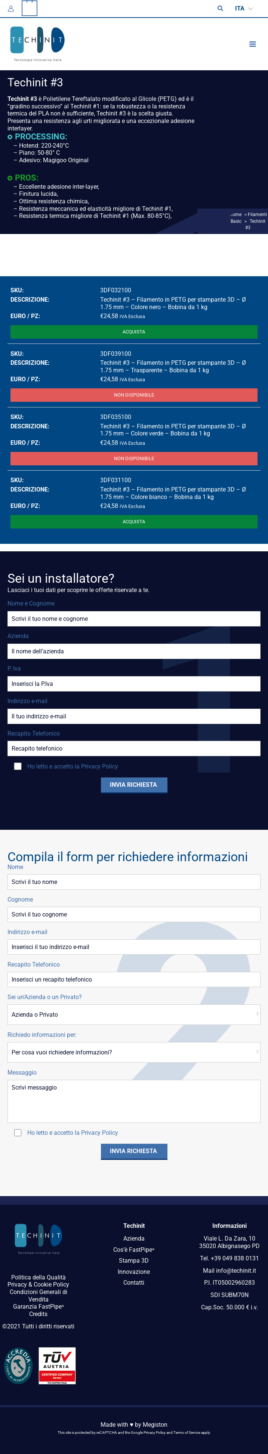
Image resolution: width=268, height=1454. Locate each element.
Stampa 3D (134, 1260)
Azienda (18, 636)
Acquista (134, 332)
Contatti (133, 1282)
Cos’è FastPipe (133, 1249)
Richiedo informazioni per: (42, 1034)
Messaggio (22, 1072)
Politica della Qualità (38, 1277)
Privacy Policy (99, 766)
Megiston (155, 1424)
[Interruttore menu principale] (252, 44)
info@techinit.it (236, 1270)
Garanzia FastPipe (38, 1306)
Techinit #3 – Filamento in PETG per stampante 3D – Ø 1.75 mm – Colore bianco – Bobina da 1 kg (173, 493)
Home (235, 214)
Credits (38, 1314)
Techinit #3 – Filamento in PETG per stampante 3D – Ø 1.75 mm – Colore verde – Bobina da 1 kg (173, 430)
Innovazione (134, 1271)
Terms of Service (186, 1432)
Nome (15, 867)
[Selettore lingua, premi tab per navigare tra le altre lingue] (244, 9)
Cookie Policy (51, 1284)
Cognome (20, 899)
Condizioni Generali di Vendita (38, 1295)
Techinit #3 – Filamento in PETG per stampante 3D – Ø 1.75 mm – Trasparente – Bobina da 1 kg (173, 366)
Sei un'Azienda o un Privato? (44, 997)
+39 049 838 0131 (235, 1258)
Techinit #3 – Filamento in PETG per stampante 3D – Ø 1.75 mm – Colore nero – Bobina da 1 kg (173, 303)
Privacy (17, 1284)
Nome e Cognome (31, 603)
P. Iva (14, 668)
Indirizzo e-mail (27, 701)
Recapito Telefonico (33, 733)
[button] (221, 8)
